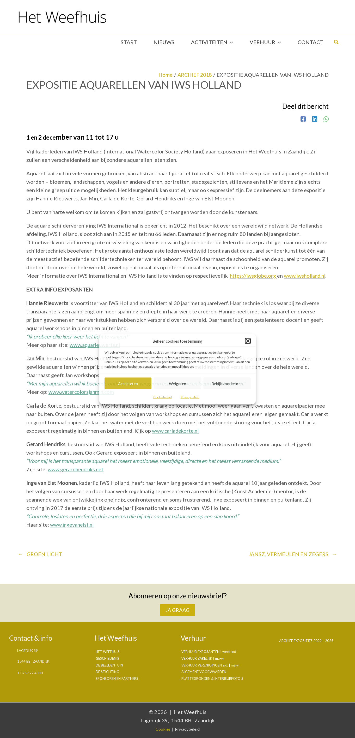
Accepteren (128, 383)
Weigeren (177, 383)
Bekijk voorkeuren (227, 383)
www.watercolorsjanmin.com (81, 397)
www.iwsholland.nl (48, 281)
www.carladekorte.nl (176, 436)
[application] (230, 40)
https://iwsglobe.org (253, 273)
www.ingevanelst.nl (72, 530)
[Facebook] (303, 115)
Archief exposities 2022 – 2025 (306, 641)
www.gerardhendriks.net (76, 474)
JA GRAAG (177, 610)
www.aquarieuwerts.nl (95, 350)
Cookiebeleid (162, 397)
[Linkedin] (314, 115)
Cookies (163, 729)
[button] (247, 341)
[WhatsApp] (326, 115)
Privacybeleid (190, 397)
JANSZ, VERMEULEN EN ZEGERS (293, 559)
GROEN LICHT (40, 559)
